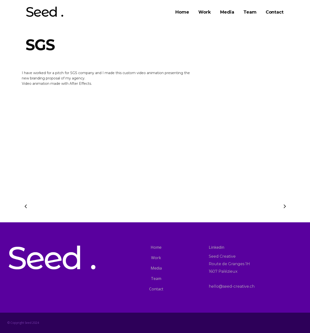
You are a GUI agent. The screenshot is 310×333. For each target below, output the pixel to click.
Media (156, 268)
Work (156, 257)
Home (156, 247)
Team (156, 278)
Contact (156, 289)
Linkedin (216, 247)
